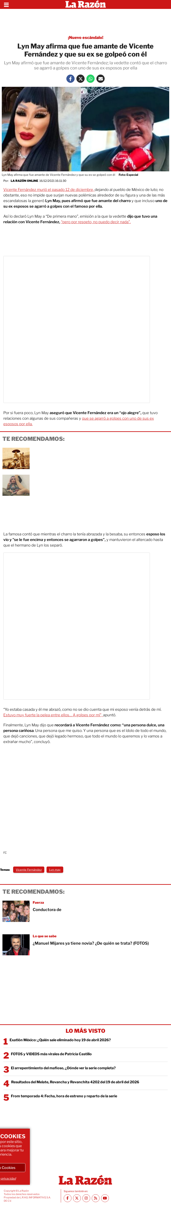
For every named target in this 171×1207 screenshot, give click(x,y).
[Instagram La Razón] (86, 1198)
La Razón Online (24, 180)
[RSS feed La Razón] (96, 1198)
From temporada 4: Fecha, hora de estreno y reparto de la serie (64, 1096)
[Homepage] (85, 4)
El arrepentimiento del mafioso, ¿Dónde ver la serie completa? (63, 1068)
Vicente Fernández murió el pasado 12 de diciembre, (49, 189)
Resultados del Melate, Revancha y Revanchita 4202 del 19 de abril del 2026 (75, 1082)
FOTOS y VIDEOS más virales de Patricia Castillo (51, 1054)
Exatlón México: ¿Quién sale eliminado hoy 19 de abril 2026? (60, 1040)
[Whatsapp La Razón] (90, 79)
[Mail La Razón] (100, 79)
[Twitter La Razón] (80, 79)
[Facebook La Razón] (70, 79)
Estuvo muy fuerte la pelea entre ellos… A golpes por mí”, (53, 715)
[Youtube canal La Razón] (105, 1198)
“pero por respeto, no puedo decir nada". (96, 222)
